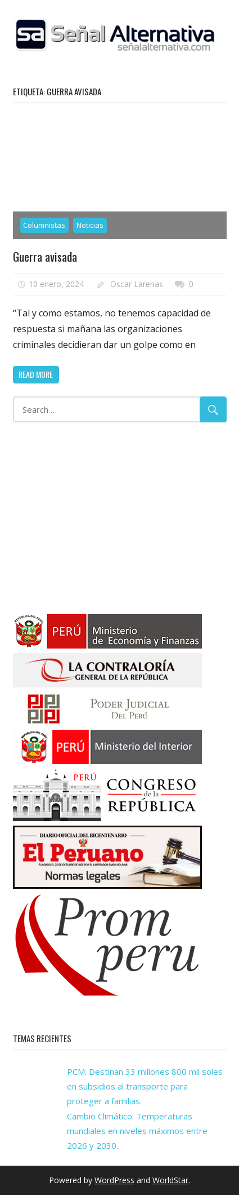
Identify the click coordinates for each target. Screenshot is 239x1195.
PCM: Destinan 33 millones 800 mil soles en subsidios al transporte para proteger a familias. (145, 1086)
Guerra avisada (46, 256)
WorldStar (170, 1180)
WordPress (114, 1180)
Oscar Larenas (136, 284)
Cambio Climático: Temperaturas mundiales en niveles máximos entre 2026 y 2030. (137, 1131)
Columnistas (44, 225)
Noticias (89, 225)
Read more (36, 374)
